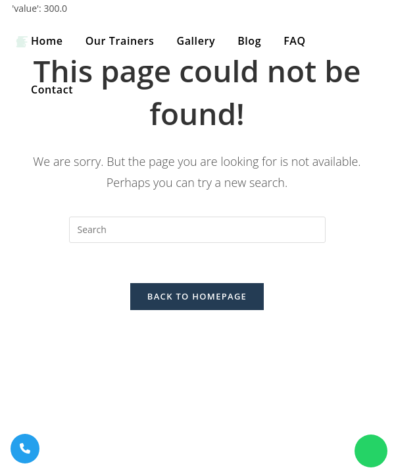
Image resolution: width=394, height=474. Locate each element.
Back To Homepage (197, 296)
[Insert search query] (197, 230)
